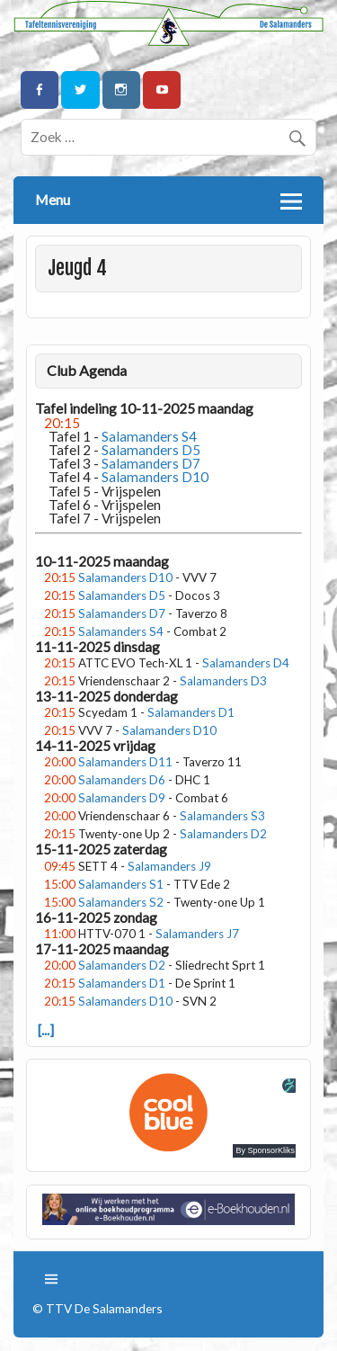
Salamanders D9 (121, 798)
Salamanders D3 (223, 681)
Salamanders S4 (121, 631)
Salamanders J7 (197, 933)
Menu (52, 199)
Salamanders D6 (121, 780)
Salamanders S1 (121, 884)
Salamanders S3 (222, 816)
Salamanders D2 (223, 834)
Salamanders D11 (125, 762)
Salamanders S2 (121, 902)
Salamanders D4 (245, 663)
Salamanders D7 (121, 613)
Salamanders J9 (169, 866)
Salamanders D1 (191, 712)
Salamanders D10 (125, 577)
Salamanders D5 (121, 595)
